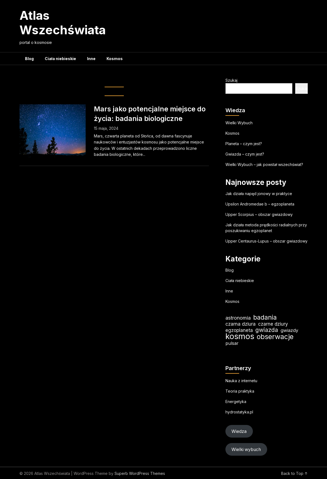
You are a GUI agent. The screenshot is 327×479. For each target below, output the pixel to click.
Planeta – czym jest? (243, 143)
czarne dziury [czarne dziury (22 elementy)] (273, 324)
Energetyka (235, 401)
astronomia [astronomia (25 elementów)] (238, 318)
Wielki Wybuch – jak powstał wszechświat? (264, 164)
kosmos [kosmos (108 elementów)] (239, 336)
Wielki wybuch (246, 449)
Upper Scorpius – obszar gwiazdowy (259, 214)
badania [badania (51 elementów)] (265, 317)
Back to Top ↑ (294, 473)
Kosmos (115, 58)
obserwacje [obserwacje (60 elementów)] (275, 337)
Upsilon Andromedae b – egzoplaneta (259, 204)
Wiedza (239, 431)
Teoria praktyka (239, 391)
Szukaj (231, 80)
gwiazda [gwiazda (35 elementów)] (266, 330)
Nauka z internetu (241, 380)
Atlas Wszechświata (62, 22)
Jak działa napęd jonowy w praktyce (258, 193)
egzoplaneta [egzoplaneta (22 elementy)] (239, 330)
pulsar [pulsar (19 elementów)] (232, 343)
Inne (91, 58)
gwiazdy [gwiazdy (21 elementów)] (289, 330)
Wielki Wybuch (239, 122)
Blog (29, 58)
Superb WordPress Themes (139, 473)
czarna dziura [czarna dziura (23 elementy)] (240, 324)
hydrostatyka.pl (239, 412)
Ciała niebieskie (60, 58)
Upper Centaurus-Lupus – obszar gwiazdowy (266, 241)
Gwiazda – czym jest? (244, 154)
